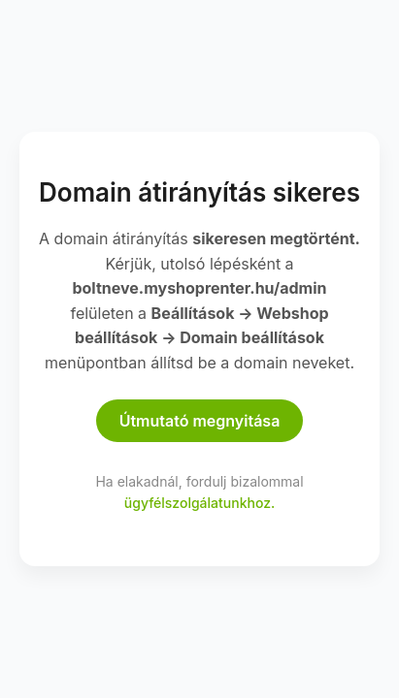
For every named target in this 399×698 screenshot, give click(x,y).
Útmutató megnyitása (200, 420)
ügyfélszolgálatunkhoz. (199, 502)
